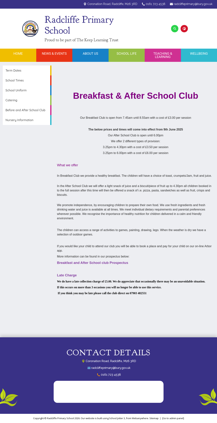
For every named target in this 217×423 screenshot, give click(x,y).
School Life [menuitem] (127, 53)
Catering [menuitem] (11, 100)
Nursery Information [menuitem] (19, 120)
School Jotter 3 (117, 418)
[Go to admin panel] (173, 418)
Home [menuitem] (18, 53)
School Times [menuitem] (14, 80)
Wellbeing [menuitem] (199, 53)
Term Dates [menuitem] (13, 70)
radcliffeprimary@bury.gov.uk (193, 4)
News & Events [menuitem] (54, 53)
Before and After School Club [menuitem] (25, 110)
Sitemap (154, 418)
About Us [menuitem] (90, 53)
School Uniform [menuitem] (16, 90)
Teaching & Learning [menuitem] (162, 55)
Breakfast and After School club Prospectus (92, 263)
